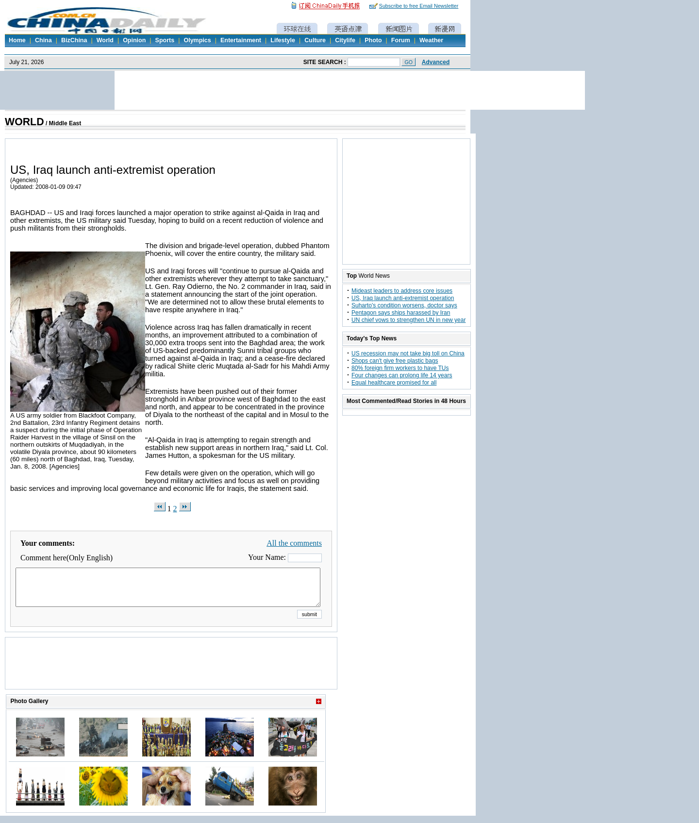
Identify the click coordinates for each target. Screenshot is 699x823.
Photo (373, 40)
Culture (315, 40)
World (105, 40)
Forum (400, 40)
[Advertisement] (171, 675)
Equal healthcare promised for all (393, 382)
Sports (165, 40)
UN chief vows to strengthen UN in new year (408, 320)
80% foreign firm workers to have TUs (400, 368)
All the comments (294, 543)
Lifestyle (282, 40)
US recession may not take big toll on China (408, 353)
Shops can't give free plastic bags (394, 360)
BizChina (74, 40)
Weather (431, 40)
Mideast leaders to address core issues (401, 290)
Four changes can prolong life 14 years (401, 375)
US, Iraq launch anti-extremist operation (402, 298)
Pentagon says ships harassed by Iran (400, 312)
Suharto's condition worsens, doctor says (404, 305)
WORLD (24, 122)
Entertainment (240, 40)
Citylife (345, 40)
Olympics (197, 40)
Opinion (134, 40)
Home (17, 40)
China (43, 40)
